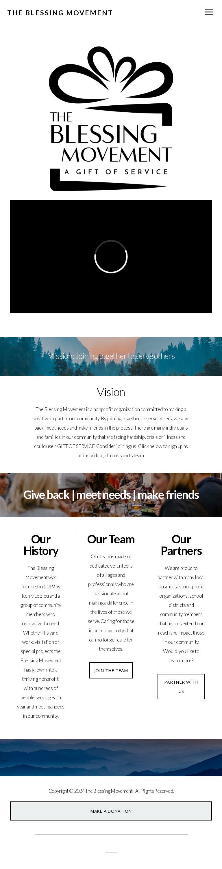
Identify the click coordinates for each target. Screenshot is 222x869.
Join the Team (111, 670)
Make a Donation (111, 811)
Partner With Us (181, 686)
